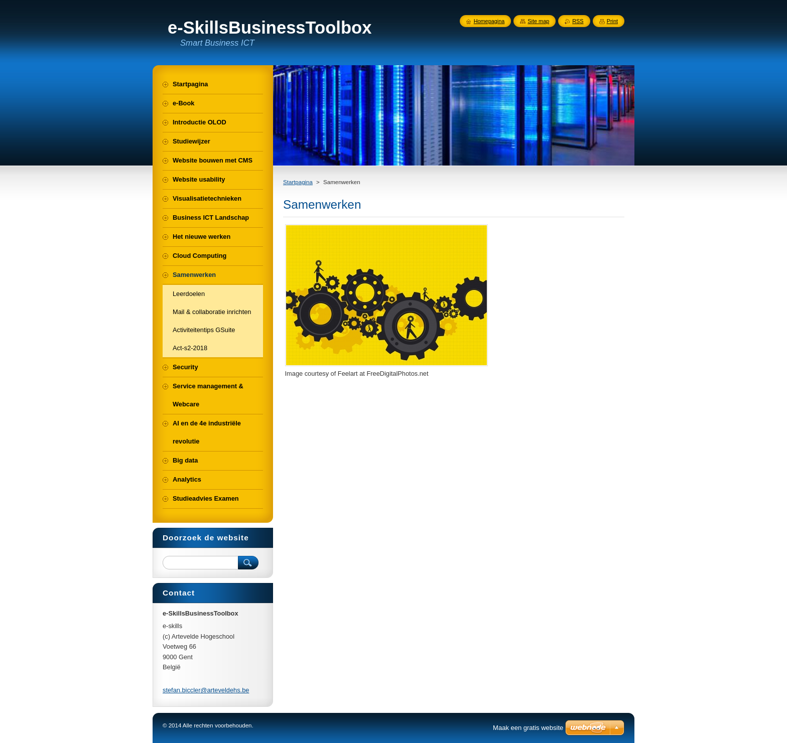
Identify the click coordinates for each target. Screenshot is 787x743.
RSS (577, 21)
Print (612, 21)
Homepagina (489, 21)
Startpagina (298, 182)
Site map (538, 21)
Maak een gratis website (528, 727)
